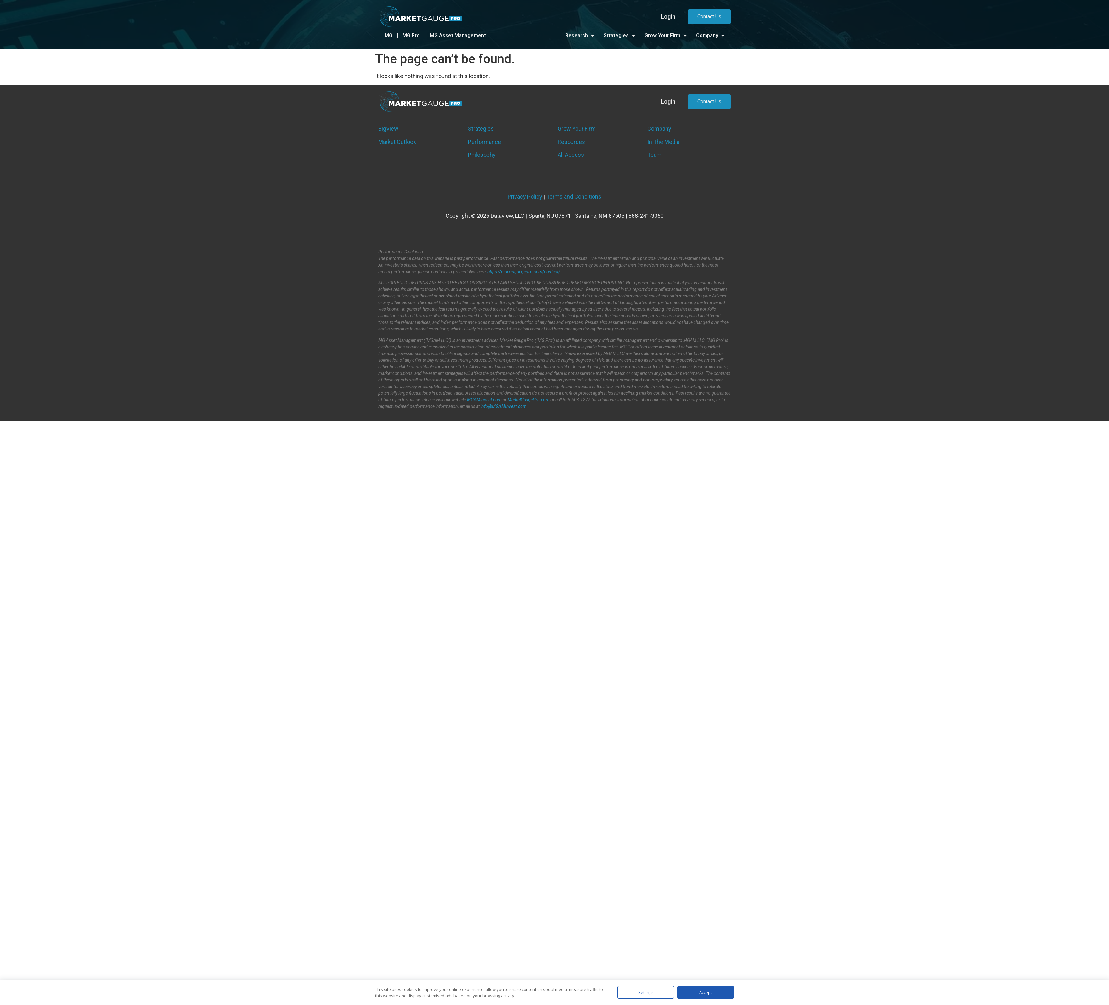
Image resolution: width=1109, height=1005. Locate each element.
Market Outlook (397, 141)
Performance (484, 141)
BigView (388, 128)
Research (579, 35)
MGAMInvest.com (484, 399)
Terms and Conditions (573, 196)
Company (710, 35)
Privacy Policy (525, 196)
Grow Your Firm (666, 35)
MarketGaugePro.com (528, 399)
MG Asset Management (458, 35)
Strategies (619, 35)
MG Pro (411, 35)
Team (654, 154)
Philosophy (482, 154)
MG (388, 35)
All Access (571, 154)
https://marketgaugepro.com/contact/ (523, 271)
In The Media (663, 141)
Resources (571, 141)
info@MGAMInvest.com (503, 406)
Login (668, 16)
